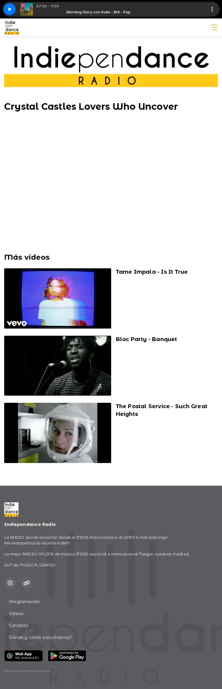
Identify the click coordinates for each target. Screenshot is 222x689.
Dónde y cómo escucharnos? (40, 637)
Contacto (19, 625)
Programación (24, 601)
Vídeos (16, 613)
